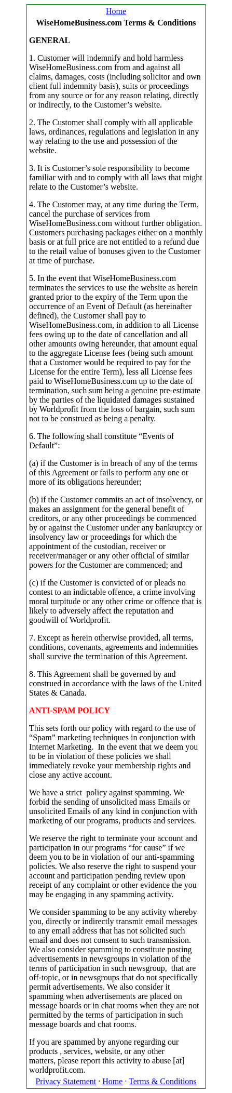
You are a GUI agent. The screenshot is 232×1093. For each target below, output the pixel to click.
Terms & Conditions (162, 1081)
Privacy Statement (65, 1081)
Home (116, 11)
